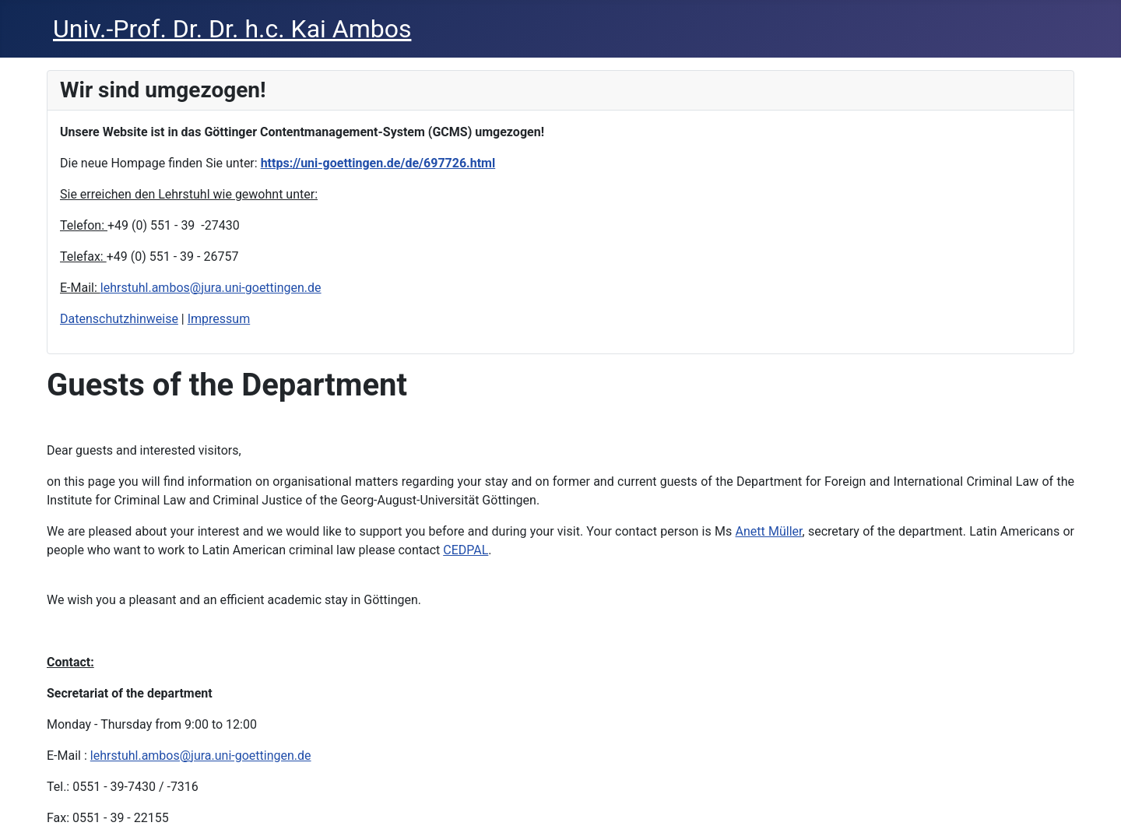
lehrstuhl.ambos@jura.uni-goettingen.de (211, 287)
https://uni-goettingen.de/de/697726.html (378, 163)
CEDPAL (465, 550)
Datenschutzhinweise (119, 318)
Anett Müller (769, 531)
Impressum (219, 318)
